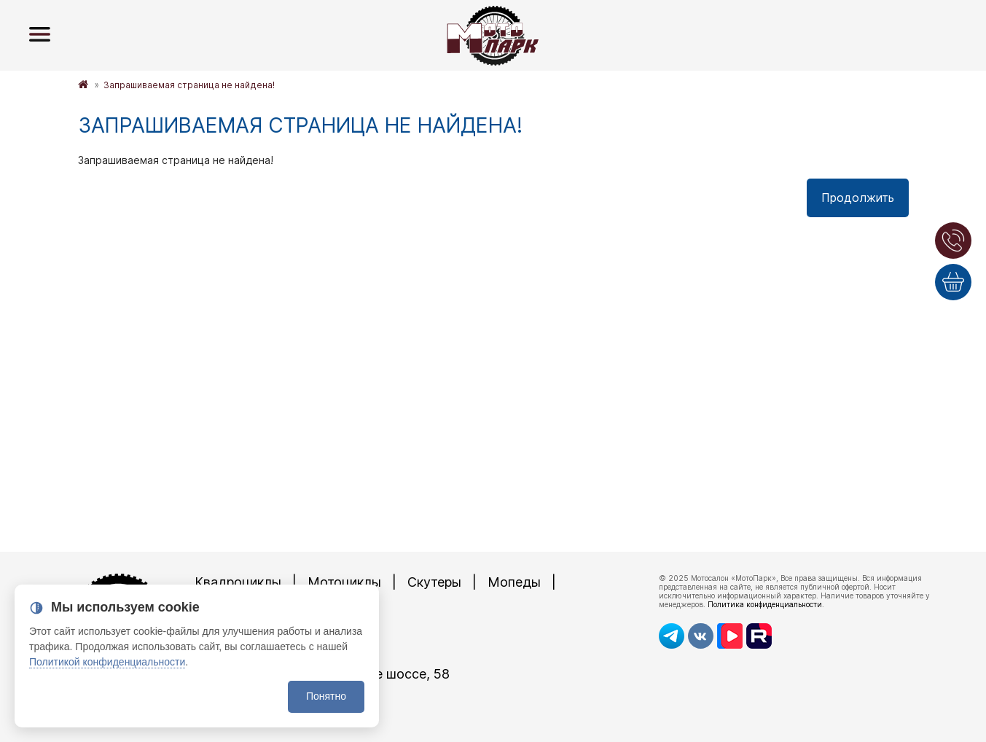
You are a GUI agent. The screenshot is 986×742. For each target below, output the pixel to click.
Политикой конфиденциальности (107, 662)
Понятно (326, 696)
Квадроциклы (238, 582)
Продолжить (857, 197)
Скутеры (434, 582)
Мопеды (514, 582)
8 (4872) (271, 649)
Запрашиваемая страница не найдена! (189, 84)
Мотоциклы (344, 582)
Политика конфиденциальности (765, 604)
